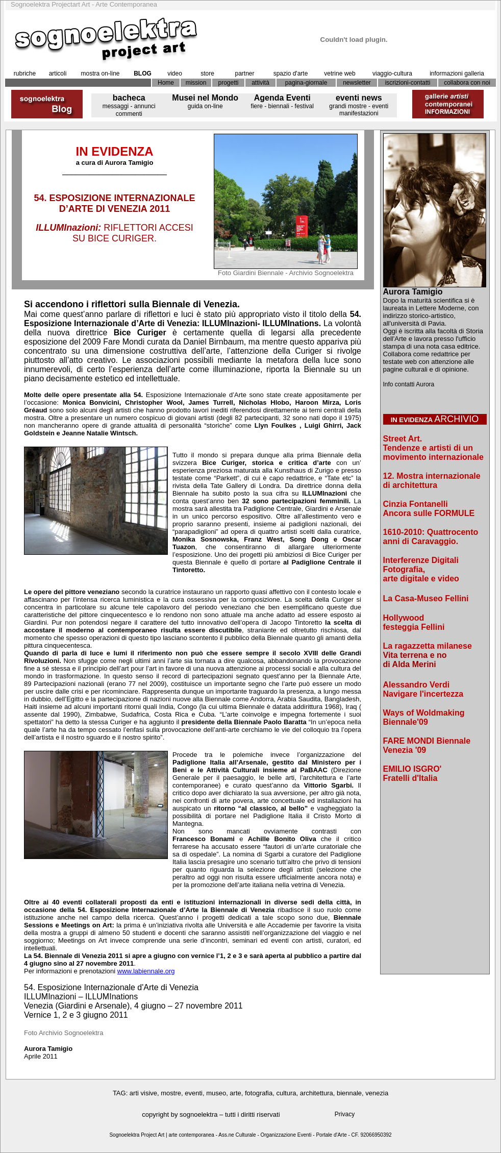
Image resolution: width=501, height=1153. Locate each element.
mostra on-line (100, 73)
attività (260, 82)
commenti (129, 113)
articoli (58, 73)
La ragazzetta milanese (427, 646)
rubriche (25, 73)
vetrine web (339, 73)
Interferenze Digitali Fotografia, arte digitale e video (421, 569)
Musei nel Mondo (205, 97)
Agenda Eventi (282, 97)
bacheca (129, 97)
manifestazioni (359, 113)
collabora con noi (467, 82)
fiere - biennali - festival (282, 106)
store (207, 73)
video (174, 73)
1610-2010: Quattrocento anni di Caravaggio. (431, 537)
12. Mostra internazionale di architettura (432, 480)
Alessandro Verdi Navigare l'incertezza (423, 689)
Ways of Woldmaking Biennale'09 (424, 717)
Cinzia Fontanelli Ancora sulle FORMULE (429, 509)
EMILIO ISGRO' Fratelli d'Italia (412, 773)
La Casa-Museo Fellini (426, 598)
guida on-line (205, 106)
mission (196, 82)
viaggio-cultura (392, 73)
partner (244, 73)
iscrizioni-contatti (408, 82)
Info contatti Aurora (409, 384)
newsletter (357, 82)
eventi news (359, 97)
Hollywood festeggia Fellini (414, 622)
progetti (228, 82)
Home (166, 82)
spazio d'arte (290, 73)
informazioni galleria (457, 73)
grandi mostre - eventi (358, 106)
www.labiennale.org (146, 971)
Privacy (345, 1114)
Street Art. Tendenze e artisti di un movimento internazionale (433, 447)
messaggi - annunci (129, 106)
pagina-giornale (306, 82)
